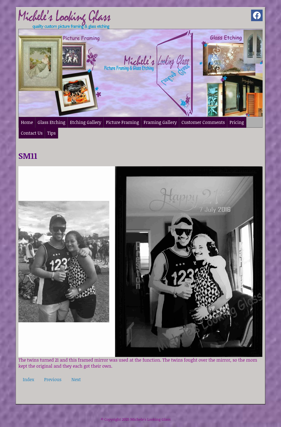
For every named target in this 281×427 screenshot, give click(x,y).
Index (28, 379)
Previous (52, 379)
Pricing (236, 122)
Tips (51, 133)
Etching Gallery (85, 122)
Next (76, 379)
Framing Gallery (160, 122)
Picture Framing (122, 122)
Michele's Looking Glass (150, 419)
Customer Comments (203, 122)
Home (27, 122)
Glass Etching (51, 122)
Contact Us (32, 133)
